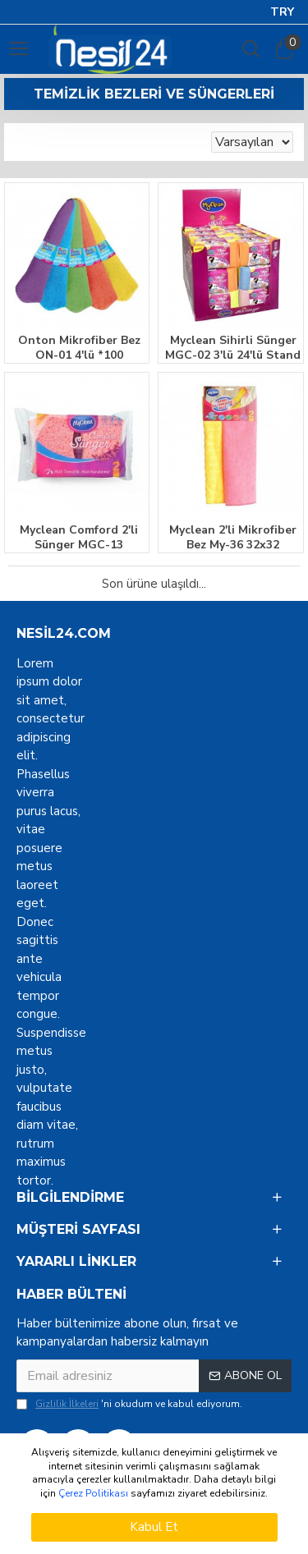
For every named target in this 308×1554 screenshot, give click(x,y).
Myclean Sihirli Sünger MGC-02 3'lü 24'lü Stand (233, 348)
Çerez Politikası (93, 1493)
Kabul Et (154, 1527)
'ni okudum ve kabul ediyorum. (129, 1403)
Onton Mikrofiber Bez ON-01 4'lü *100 (79, 348)
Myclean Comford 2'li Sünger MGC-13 (79, 537)
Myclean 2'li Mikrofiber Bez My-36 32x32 (233, 537)
